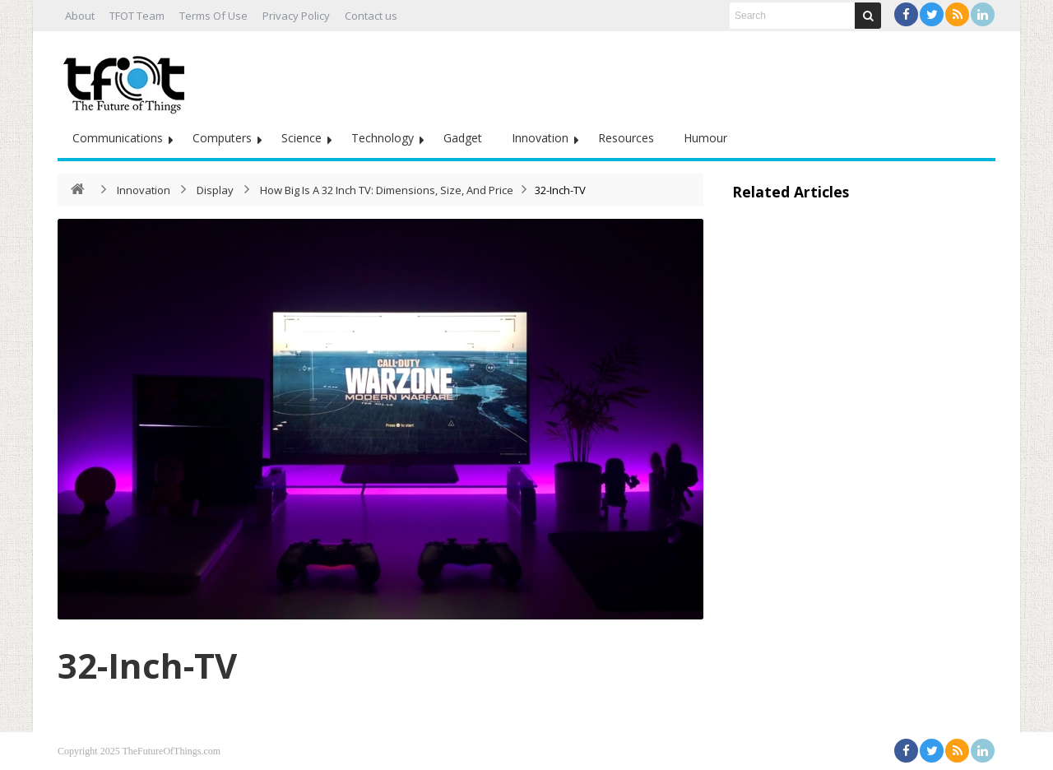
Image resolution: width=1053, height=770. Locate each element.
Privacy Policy (296, 15)
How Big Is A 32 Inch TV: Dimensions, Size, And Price (386, 190)
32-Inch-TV (147, 665)
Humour (705, 138)
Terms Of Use (213, 15)
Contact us (371, 15)
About (80, 15)
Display (215, 190)
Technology (382, 138)
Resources (626, 138)
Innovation (540, 138)
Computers (222, 138)
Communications (117, 138)
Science (301, 138)
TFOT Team (137, 15)
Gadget (462, 138)
